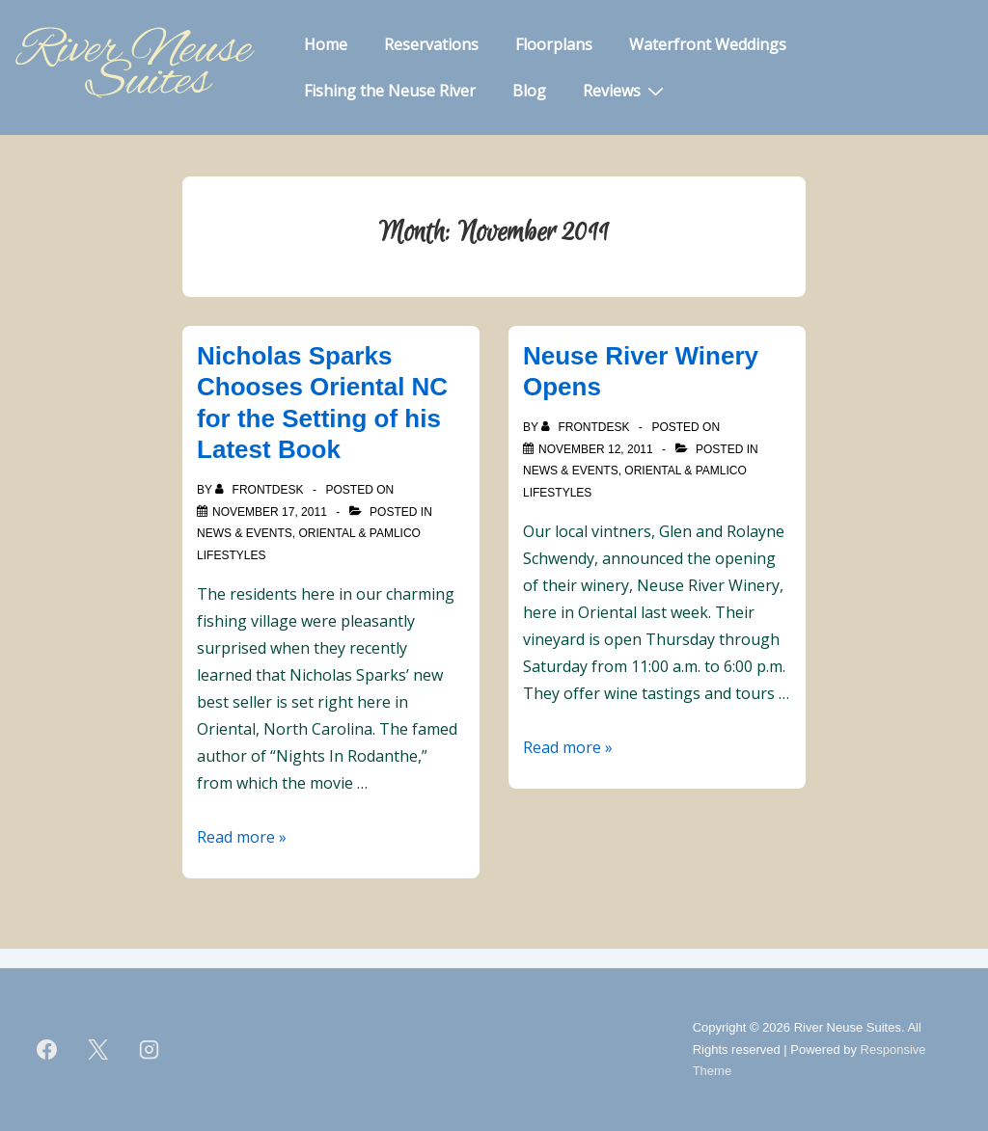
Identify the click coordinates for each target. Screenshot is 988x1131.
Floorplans (553, 44)
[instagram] (149, 1050)
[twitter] (98, 1050)
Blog (529, 90)
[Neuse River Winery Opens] (595, 449)
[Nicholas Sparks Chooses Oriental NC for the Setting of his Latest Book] (269, 512)
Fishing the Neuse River (390, 90)
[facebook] (47, 1050)
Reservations (431, 44)
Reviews (626, 89)
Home (325, 44)
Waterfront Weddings (707, 44)
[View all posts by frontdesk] (261, 490)
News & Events (244, 533)
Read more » (242, 837)
